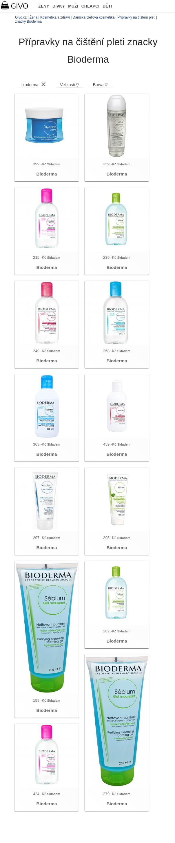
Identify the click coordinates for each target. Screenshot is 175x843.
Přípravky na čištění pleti (136, 17)
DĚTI (107, 6)
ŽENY (43, 6)
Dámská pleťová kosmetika (94, 17)
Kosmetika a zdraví (55, 17)
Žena (33, 17)
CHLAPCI (90, 6)
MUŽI (73, 6)
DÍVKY (58, 6)
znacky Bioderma (28, 21)
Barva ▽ (100, 84)
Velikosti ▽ (69, 84)
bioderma (29, 84)
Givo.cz (21, 17)
